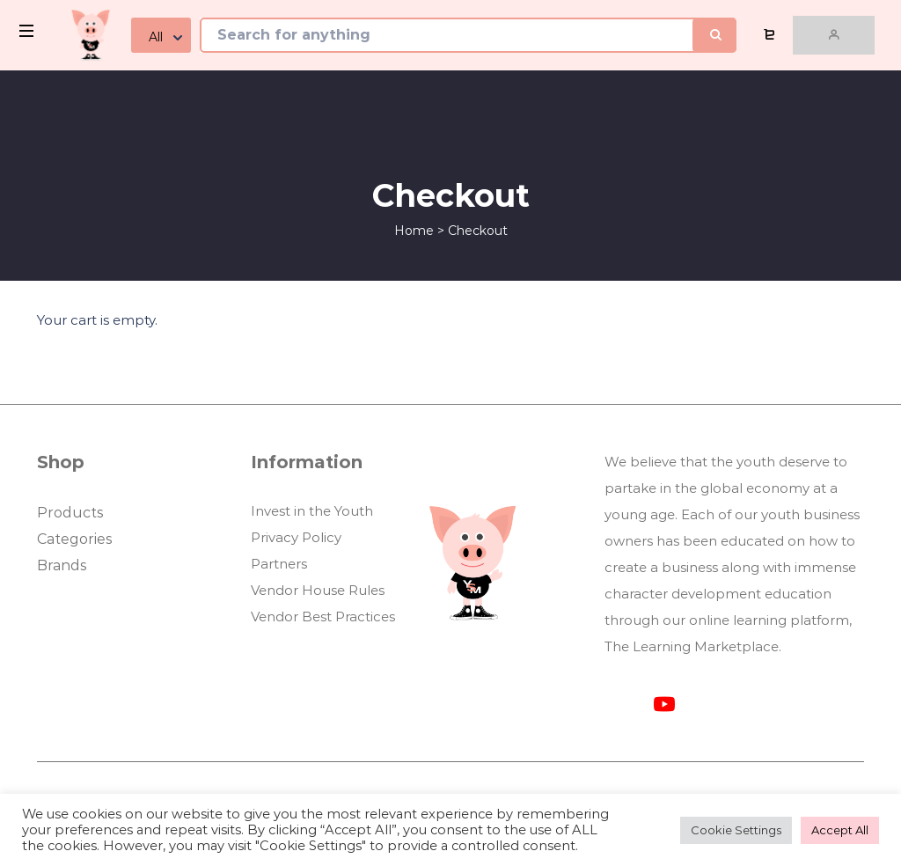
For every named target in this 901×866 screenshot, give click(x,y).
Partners (279, 563)
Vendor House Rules (318, 590)
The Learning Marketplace (691, 646)
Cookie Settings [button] (736, 830)
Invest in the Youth (312, 511)
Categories (74, 539)
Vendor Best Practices (323, 616)
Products (70, 512)
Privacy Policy (296, 537)
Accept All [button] (839, 830)
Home (414, 231)
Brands (61, 565)
